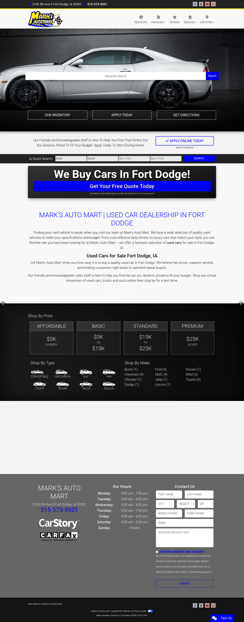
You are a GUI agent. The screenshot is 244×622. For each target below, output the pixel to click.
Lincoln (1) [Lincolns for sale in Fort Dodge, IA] (163, 385)
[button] (3, 304)
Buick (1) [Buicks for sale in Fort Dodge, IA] (131, 369)
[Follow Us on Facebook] (195, 4)
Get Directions (186, 115)
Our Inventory (57, 115)
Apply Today (122, 115)
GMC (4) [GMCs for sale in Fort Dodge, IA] (161, 374)
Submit (184, 583)
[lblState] (186, 504)
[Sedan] (62, 386)
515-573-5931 (97, 4)
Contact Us (46, 604)
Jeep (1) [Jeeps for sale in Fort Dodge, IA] (161, 379)
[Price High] (166, 159)
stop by (149, 281)
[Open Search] (115, 76)
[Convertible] (39, 374)
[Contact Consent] (157, 552)
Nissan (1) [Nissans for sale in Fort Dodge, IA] (193, 369)
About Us (37, 604)
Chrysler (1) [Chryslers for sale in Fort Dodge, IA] (133, 379)
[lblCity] (165, 504)
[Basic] (98, 338)
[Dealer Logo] (45, 18)
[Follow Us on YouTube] (207, 4)
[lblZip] (206, 504)
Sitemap (126, 611)
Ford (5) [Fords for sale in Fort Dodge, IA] (161, 369)
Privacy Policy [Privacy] (57, 604)
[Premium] (193, 338)
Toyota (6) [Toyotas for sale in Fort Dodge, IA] (193, 379)
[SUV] (86, 374)
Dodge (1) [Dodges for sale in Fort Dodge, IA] (132, 385)
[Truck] (86, 386)
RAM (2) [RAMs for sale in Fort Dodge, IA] (192, 374)
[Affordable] (51, 338)
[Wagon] (109, 386)
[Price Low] (134, 159)
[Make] (71, 159)
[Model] (102, 159)
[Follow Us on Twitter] (201, 4)
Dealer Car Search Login (100, 611)
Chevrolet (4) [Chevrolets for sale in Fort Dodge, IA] (134, 374)
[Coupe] (39, 386)
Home (30, 604)
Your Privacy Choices (142, 611)
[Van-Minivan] (109, 374)
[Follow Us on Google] (213, 4)
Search (212, 75)
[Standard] (145, 338)
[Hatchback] (63, 374)
